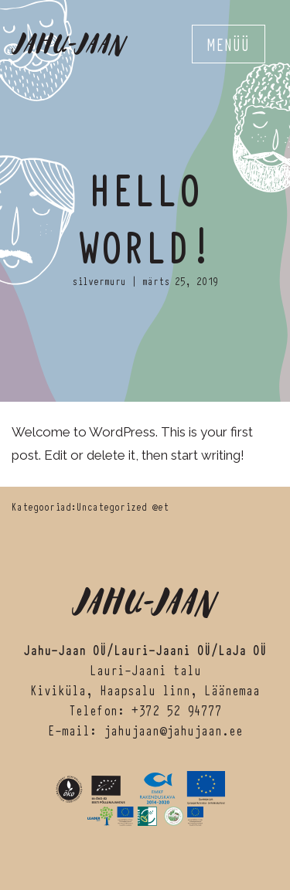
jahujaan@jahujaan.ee (173, 729)
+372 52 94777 (176, 709)
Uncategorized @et (123, 506)
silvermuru (99, 280)
